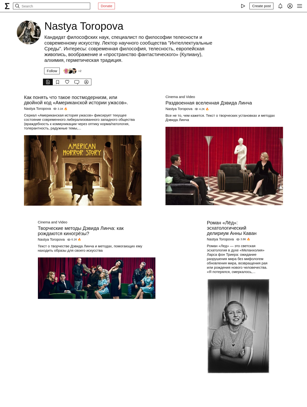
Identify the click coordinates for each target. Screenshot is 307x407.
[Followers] (72, 71)
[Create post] (261, 6)
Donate (106, 6)
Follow (52, 71)
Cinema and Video (180, 97)
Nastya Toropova (37, 108)
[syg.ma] (7, 6)
